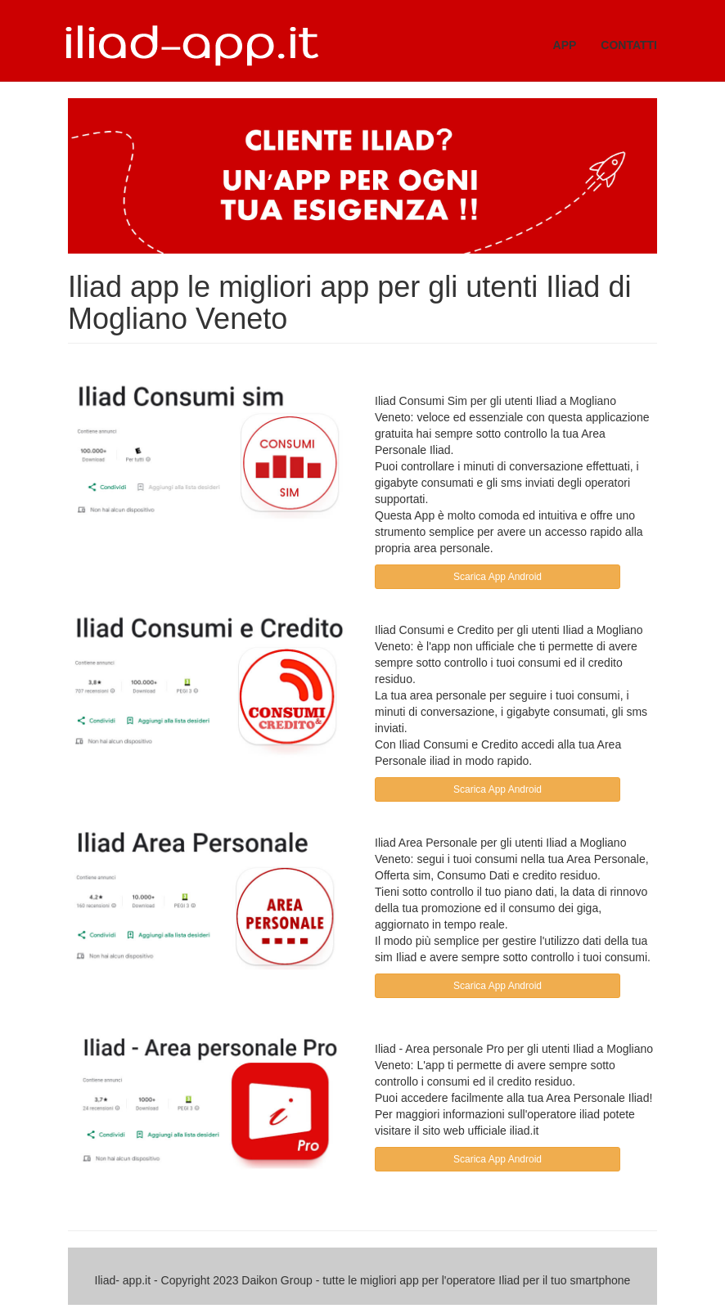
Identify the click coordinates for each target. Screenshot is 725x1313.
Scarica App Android (497, 576)
